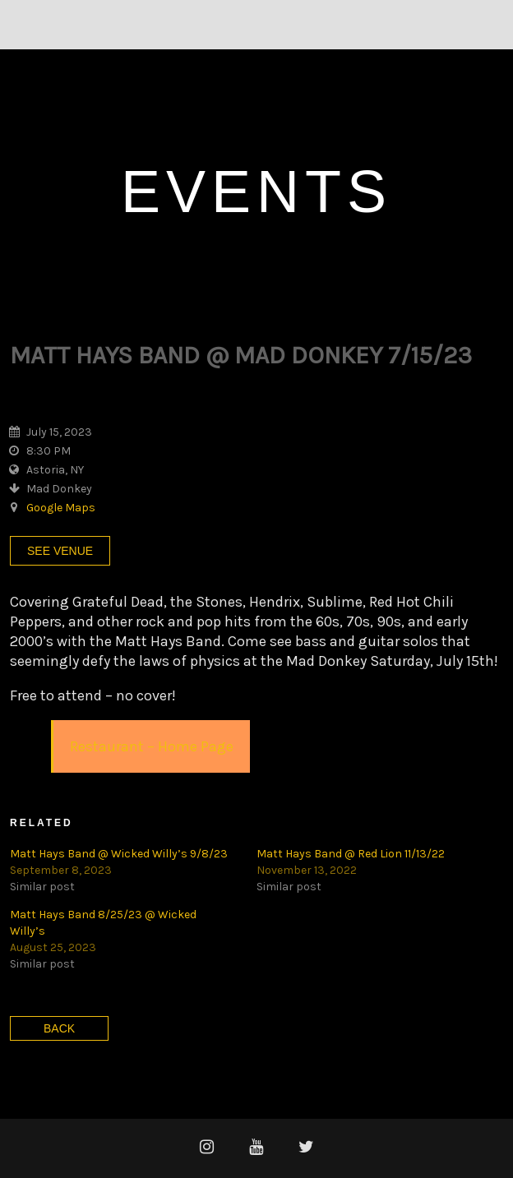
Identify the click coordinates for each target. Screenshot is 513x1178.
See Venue (60, 550)
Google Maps (60, 508)
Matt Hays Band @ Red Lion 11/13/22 (350, 854)
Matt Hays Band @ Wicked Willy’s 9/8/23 (119, 854)
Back (59, 1028)
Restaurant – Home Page (151, 746)
